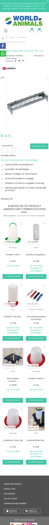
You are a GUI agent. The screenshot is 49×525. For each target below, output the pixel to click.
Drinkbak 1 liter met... (13, 316)
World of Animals (36, 309)
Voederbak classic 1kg (13, 440)
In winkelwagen (39, 146)
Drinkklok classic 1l (36, 378)
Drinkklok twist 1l (13, 254)
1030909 (19, 55)
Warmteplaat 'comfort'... (13, 380)
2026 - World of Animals (25, 520)
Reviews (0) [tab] (7, 198)
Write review (11, 58)
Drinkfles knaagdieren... (36, 254)
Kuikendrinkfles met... (36, 440)
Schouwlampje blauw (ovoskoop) (36, 318)
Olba (36, 247)
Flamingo (13, 247)
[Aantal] (10, 149)
